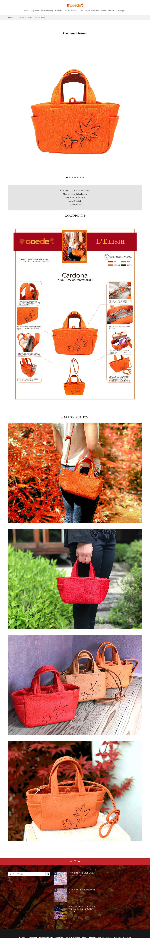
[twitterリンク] (71, 861)
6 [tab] (80, 177)
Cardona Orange (40, 17)
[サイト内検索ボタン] (48, 874)
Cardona (29, 17)
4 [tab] (75, 177)
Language (120, 11)
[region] (75, 110)
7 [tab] (83, 177)
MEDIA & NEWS (71, 11)
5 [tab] (77, 177)
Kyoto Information (92, 11)
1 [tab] (67, 177)
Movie (103, 11)
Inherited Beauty (47, 11)
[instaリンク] (75, 861)
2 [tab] (69, 177)
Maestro (26, 11)
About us (111, 11)
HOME (12, 17)
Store (81, 11)
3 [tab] (72, 177)
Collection (58, 11)
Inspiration (35, 11)
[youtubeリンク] (79, 861)
